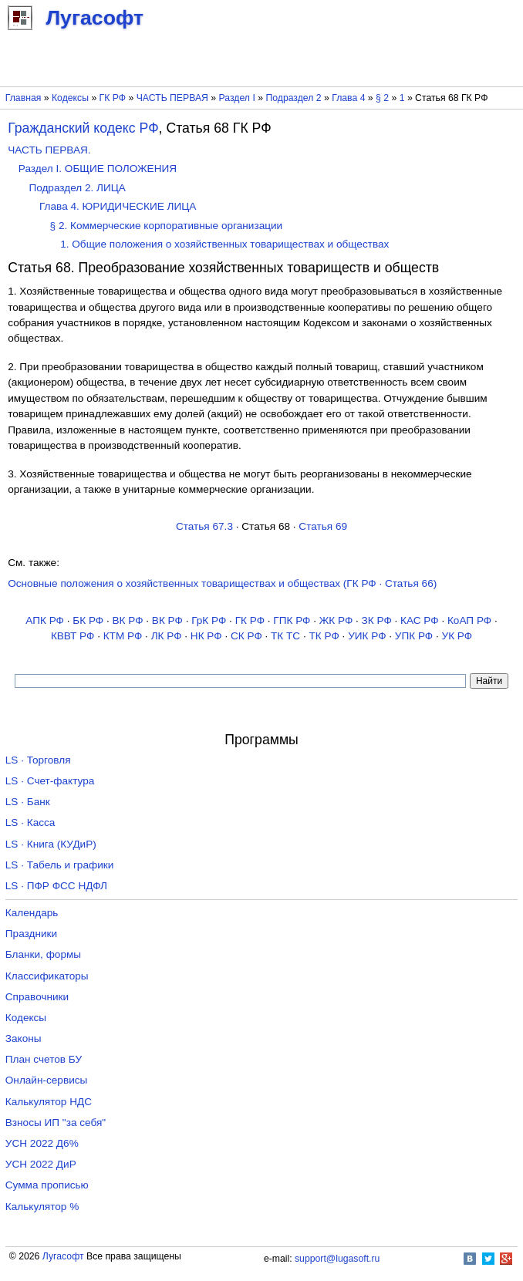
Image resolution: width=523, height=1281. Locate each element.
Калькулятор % (42, 1206)
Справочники (37, 997)
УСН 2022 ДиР (40, 1164)
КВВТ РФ (72, 636)
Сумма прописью (47, 1185)
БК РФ (88, 620)
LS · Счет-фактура (50, 781)
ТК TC (285, 636)
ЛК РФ (166, 636)
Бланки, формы (43, 954)
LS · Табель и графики (59, 865)
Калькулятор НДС (48, 1101)
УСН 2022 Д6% (42, 1143)
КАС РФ (419, 620)
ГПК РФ (291, 620)
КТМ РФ (123, 636)
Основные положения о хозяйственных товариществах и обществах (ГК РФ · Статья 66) (222, 583)
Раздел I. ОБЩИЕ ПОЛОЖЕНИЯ (98, 168)
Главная (23, 98)
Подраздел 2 (293, 98)
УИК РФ (367, 636)
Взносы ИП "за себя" (55, 1122)
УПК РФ (414, 636)
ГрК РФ (208, 620)
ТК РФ (324, 636)
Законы (23, 1038)
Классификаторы (47, 976)
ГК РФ (113, 98)
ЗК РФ (377, 620)
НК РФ (206, 636)
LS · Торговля (38, 760)
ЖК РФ (336, 620)
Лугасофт (63, 1256)
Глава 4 (348, 98)
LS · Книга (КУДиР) (50, 844)
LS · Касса (30, 822)
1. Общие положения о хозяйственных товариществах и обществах (224, 244)
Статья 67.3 (204, 526)
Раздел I (237, 98)
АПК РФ (44, 620)
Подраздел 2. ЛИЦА (77, 188)
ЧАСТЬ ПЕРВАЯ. (49, 150)
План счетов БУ (43, 1059)
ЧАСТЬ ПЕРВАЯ (172, 98)
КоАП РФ (469, 620)
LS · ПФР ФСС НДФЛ (56, 886)
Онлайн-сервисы (46, 1080)
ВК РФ (127, 620)
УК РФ (457, 636)
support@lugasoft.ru (337, 1258)
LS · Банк (27, 801)
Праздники (31, 933)
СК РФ (246, 636)
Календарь (32, 913)
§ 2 (382, 98)
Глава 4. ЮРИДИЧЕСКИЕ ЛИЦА (117, 206)
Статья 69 (323, 526)
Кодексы (70, 98)
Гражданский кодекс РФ (83, 128)
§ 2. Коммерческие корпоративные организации (166, 225)
